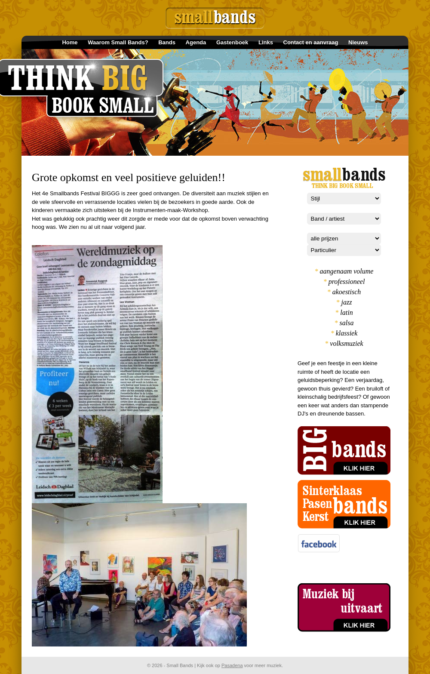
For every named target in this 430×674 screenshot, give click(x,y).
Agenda (196, 42)
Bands (166, 42)
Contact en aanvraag (310, 42)
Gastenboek (232, 42)
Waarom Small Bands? (118, 42)
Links (265, 42)
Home (69, 42)
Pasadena (232, 665)
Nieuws (358, 42)
